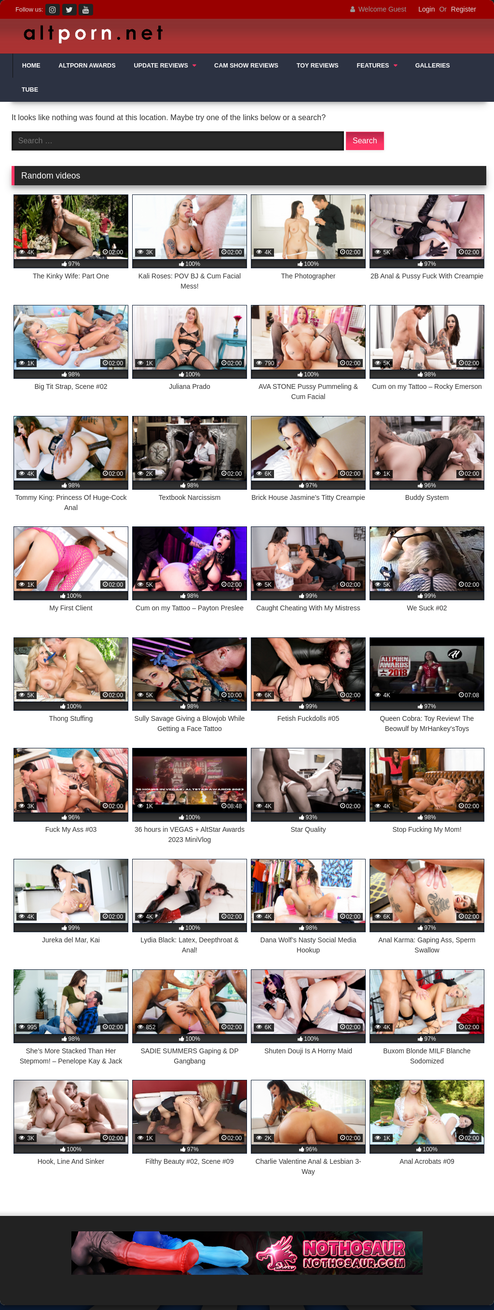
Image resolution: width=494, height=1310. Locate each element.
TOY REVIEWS (318, 65)
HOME (31, 65)
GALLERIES (432, 65)
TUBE (30, 89)
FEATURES (373, 65)
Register (463, 9)
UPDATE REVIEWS (161, 65)
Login (426, 9)
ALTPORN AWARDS (86, 65)
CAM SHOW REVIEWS (246, 65)
